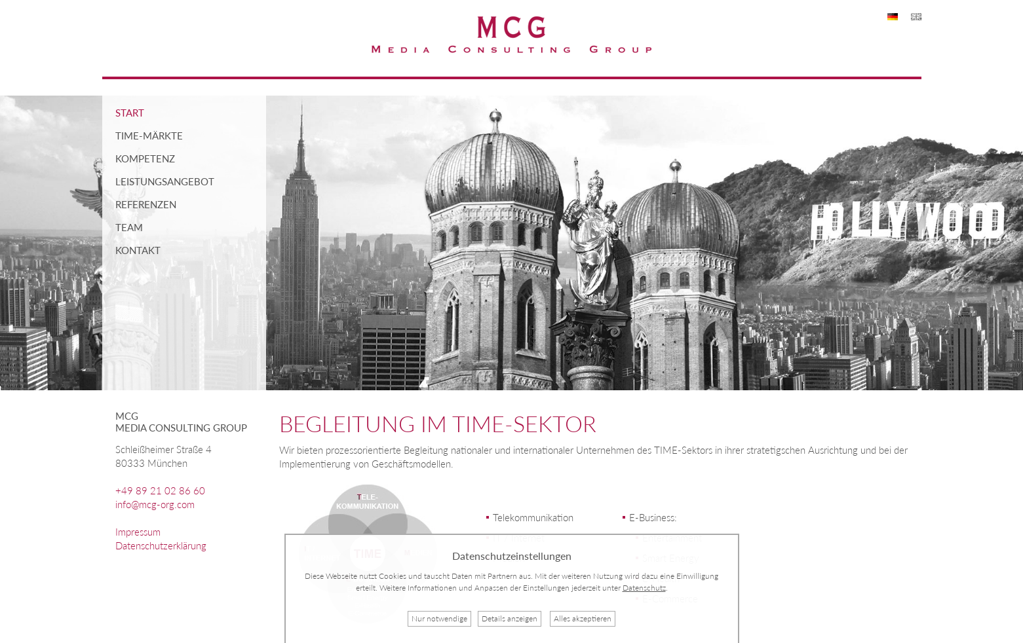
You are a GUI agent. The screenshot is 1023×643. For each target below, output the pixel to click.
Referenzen (145, 204)
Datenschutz (644, 588)
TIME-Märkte (149, 135)
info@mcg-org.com (155, 504)
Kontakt (138, 250)
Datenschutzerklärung (160, 545)
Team (129, 227)
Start (129, 113)
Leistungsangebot (164, 181)
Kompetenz (145, 158)
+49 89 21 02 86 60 (160, 490)
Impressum (138, 532)
